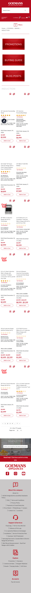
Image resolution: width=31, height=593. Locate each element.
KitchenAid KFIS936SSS (20, 284)
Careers (24, 508)
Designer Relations (21, 563)
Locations (20, 510)
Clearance (20, 561)
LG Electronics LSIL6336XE (6, 286)
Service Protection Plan (20, 533)
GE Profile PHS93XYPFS (5, 176)
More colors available (21, 293)
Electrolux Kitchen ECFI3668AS (8, 120)
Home (3, 28)
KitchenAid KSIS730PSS (4, 228)
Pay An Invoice (15, 582)
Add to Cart (7, 140)
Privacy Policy (15, 503)
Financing (8, 525)
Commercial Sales (9, 563)
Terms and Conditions (17, 500)
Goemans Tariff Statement (15, 536)
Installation (7, 533)
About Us (15, 493)
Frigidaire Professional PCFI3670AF (21, 121)
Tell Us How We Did (19, 525)
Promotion (11, 561)
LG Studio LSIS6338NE (20, 341)
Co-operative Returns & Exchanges (15, 531)
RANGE (17, 28)
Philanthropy (17, 508)
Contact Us (11, 510)
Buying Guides (14, 566)
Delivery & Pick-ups (15, 528)
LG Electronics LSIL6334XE (21, 396)
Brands (6, 566)
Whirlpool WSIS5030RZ (5, 337)
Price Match (7, 508)
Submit (15, 452)
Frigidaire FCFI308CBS (4, 393)
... (14, 423)
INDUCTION (6, 30)
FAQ (8, 500)
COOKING (10, 28)
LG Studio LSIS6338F (23, 229)
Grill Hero (24, 566)
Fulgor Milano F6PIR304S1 (21, 173)
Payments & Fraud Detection (15, 505)
